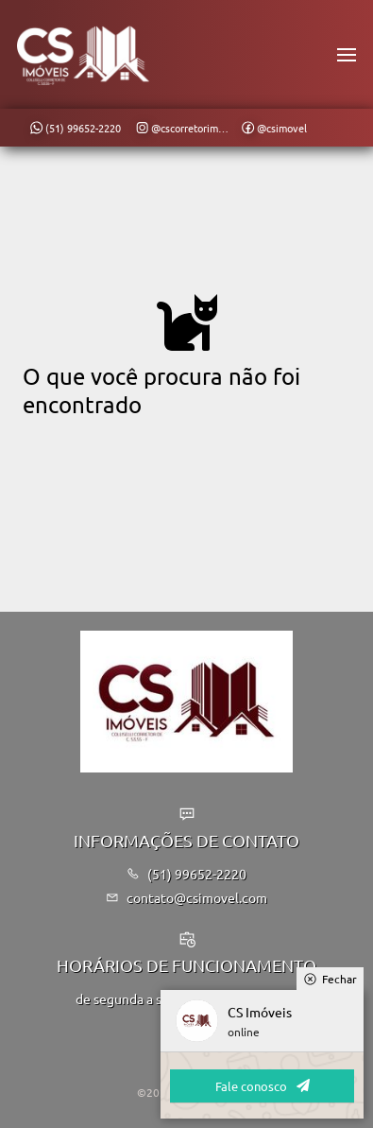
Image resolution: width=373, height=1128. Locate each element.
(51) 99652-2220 (186, 873)
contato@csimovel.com (186, 897)
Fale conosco (262, 1086)
